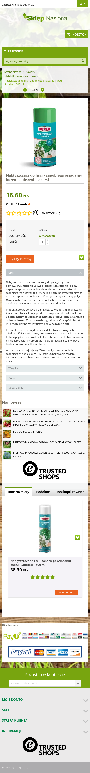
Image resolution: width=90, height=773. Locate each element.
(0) (35, 212)
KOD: (12, 230)
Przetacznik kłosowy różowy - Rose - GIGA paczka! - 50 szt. (47, 442)
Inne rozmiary (18, 492)
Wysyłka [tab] (45, 368)
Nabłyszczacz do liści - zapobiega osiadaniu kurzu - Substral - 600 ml (40, 563)
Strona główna (12, 72)
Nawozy (30, 72)
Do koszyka (20, 259)
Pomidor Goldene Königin (28, 431)
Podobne (43, 492)
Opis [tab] (45, 272)
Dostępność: (17, 236)
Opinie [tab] (45, 378)
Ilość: (13, 241)
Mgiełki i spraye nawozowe (20, 76)
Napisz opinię (51, 213)
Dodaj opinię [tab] (45, 387)
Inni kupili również (70, 492)
